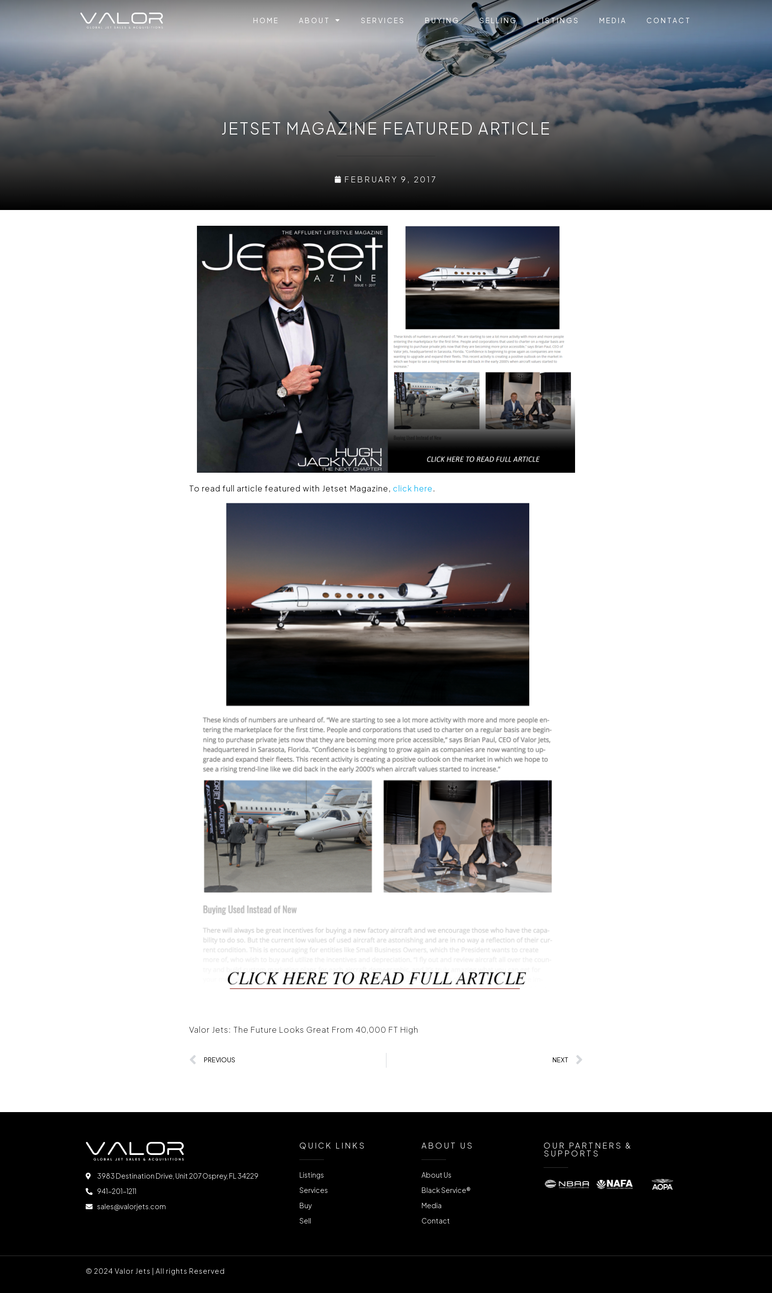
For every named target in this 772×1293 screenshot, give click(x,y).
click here (413, 488)
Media (613, 20)
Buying (442, 20)
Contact (668, 20)
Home (266, 20)
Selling (498, 20)
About (320, 20)
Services (383, 20)
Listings (558, 20)
